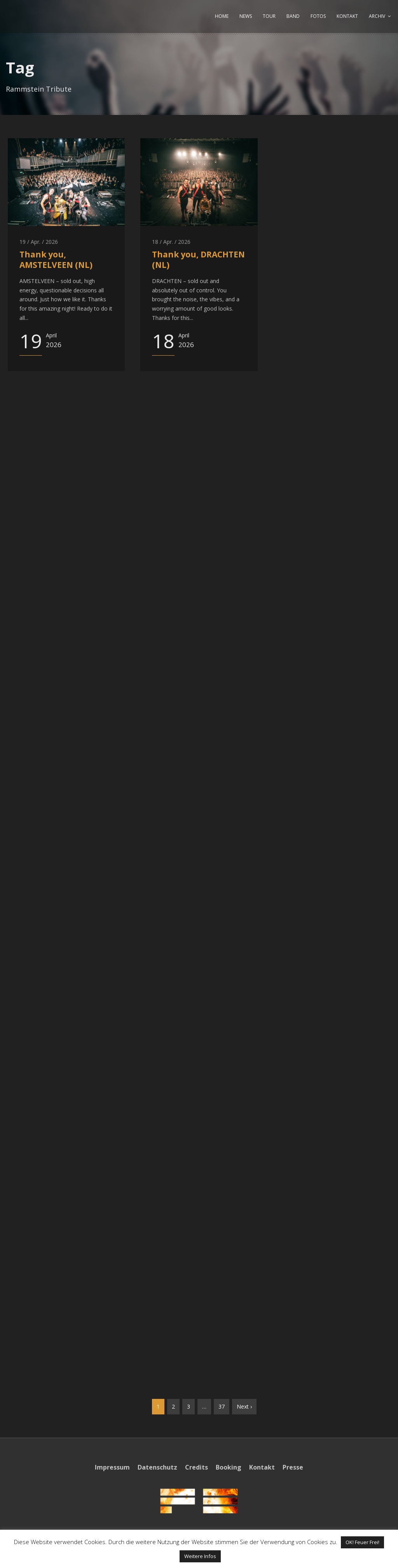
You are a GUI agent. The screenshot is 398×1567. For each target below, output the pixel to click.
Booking (228, 1467)
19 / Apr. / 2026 (38, 241)
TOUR (269, 16)
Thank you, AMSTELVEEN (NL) (56, 259)
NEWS (245, 16)
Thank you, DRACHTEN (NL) (198, 259)
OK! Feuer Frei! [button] (362, 1542)
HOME (222, 16)
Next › (244, 1406)
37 (221, 1406)
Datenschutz (157, 1467)
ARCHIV (377, 16)
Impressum (112, 1467)
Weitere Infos (200, 1556)
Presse (293, 1467)
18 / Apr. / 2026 (171, 241)
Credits (196, 1467)
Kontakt (262, 1467)
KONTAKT (347, 16)
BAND (293, 16)
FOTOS (318, 16)
